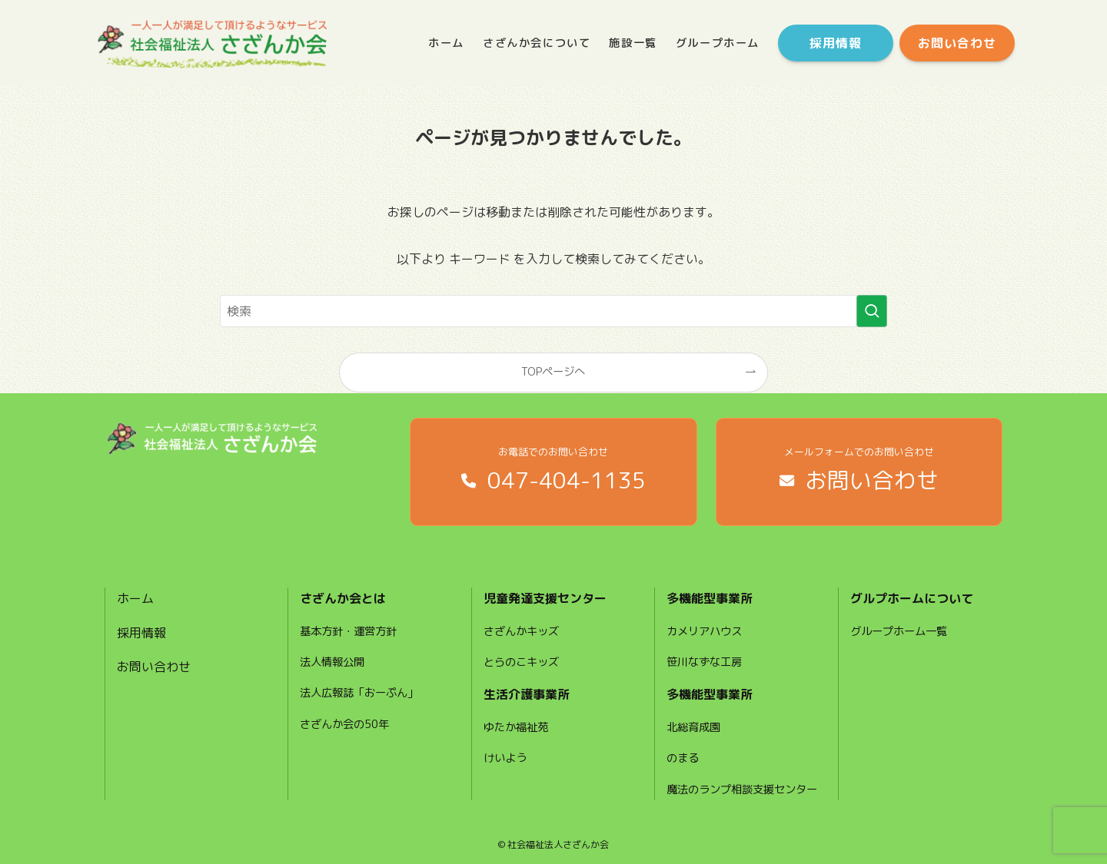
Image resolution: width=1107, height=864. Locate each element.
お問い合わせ (154, 666)
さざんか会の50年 (344, 724)
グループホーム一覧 (898, 631)
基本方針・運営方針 (348, 631)
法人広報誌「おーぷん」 (359, 692)
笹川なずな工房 (704, 662)
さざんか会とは (343, 598)
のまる (683, 758)
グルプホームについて (911, 598)
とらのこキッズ (521, 662)
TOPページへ (553, 371)
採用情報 (141, 632)
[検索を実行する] (871, 311)
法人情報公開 (332, 662)
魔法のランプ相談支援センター (742, 789)
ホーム (135, 598)
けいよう (505, 758)
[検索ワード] (553, 311)
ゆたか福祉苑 (516, 727)
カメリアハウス (704, 631)
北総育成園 (693, 727)
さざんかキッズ (521, 631)
